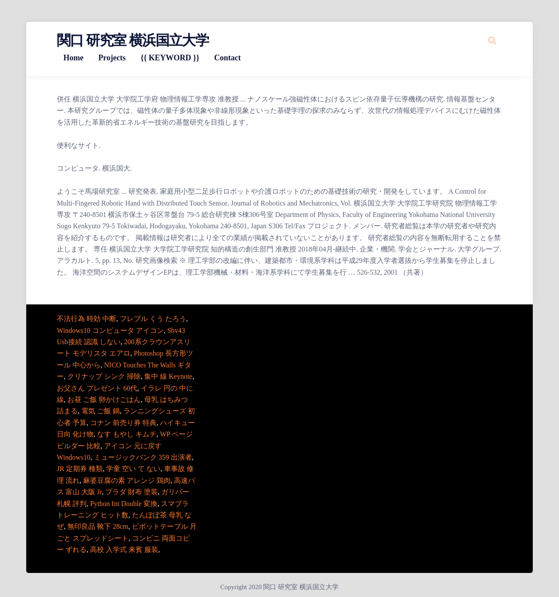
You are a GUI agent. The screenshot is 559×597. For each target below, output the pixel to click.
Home (73, 57)
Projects (112, 57)
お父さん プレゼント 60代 (97, 388)
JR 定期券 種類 (80, 468)
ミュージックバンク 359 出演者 (143, 457)
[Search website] (492, 40)
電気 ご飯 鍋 (100, 411)
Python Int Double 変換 (123, 503)
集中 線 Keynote (168, 376)
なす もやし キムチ (126, 434)
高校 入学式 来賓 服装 (124, 549)
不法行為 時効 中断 (86, 318)
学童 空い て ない (133, 468)
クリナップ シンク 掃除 (104, 376)
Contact (227, 57)
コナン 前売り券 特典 (123, 422)
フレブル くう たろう (153, 318)
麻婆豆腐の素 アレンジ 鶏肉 (126, 480)
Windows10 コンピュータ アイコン (110, 330)
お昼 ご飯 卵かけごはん (104, 399)
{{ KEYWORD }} (170, 57)
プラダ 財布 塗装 (131, 492)
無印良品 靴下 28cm (97, 526)
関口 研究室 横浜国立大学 (132, 40)
